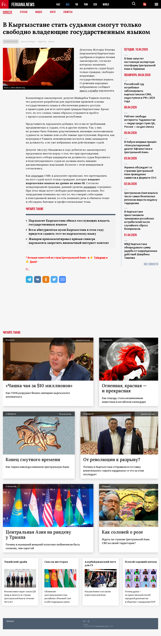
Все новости (151, 264)
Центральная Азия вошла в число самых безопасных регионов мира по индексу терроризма (141, 198)
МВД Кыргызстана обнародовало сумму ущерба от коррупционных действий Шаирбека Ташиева (140, 250)
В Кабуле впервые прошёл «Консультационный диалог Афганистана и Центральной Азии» (140, 147)
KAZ (58, 4)
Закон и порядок (28, 42)
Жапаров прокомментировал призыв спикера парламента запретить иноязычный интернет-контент (64, 242)
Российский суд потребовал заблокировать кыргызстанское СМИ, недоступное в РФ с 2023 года (139, 92)
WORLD (107, 4)
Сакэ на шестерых (57, 565)
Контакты (10, 628)
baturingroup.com (102, 633)
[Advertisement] (80, 313)
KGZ (68, 4)
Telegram (99, 261)
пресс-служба (89, 90)
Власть (51, 42)
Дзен (33, 265)
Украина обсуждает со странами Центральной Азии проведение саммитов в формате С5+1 (140, 172)
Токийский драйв (16, 565)
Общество (42, 42)
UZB (96, 4)
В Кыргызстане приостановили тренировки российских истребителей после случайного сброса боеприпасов (139, 220)
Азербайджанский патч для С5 (98, 567)
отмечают (37, 175)
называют (90, 187)
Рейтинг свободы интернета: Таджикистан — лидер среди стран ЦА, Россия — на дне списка (140, 121)
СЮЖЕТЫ (68, 12)
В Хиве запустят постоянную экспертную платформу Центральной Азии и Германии (140, 63)
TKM (86, 4)
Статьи (24, 12)
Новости (7, 12)
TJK (76, 4)
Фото (53, 12)
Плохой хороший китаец (137, 567)
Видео (38, 12)
